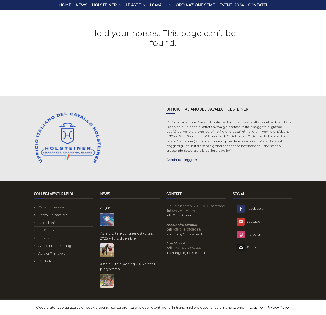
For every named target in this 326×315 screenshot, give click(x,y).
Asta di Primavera (52, 253)
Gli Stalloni (46, 223)
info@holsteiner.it (180, 215)
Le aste (133, 5)
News (81, 5)
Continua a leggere (181, 160)
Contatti (257, 5)
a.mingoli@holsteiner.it (184, 234)
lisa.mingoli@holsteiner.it (185, 253)
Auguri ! (106, 208)
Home (65, 5)
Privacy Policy (278, 307)
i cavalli (158, 5)
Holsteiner (104, 5)
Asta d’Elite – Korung (54, 246)
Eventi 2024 (231, 5)
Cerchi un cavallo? (52, 215)
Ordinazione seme (195, 5)
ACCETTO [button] (256, 307)
